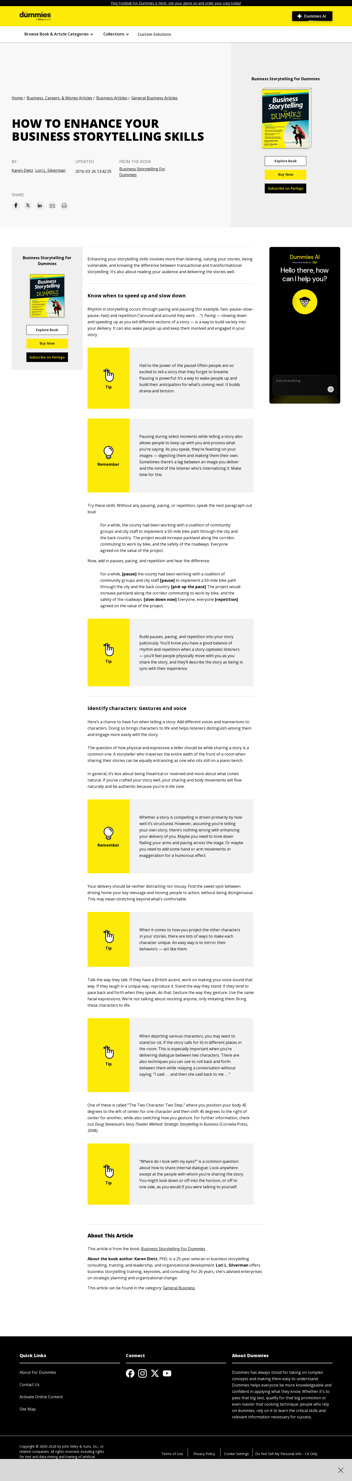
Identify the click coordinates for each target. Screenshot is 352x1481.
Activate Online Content (41, 1396)
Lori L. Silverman (50, 170)
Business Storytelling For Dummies (142, 171)
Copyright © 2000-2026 (38, 1446)
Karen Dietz (22, 170)
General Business (179, 1288)
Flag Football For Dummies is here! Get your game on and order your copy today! (176, 3)
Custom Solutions (154, 34)
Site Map (28, 1409)
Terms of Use (172, 1453)
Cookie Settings (236, 1453)
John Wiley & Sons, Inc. (80, 1446)
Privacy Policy (204, 1453)
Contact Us (30, 1384)
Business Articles (111, 98)
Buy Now (285, 174)
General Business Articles (154, 98)
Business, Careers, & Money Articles (59, 98)
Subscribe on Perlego (285, 188)
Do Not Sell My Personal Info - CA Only (286, 1453)
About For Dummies (38, 1372)
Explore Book (286, 161)
